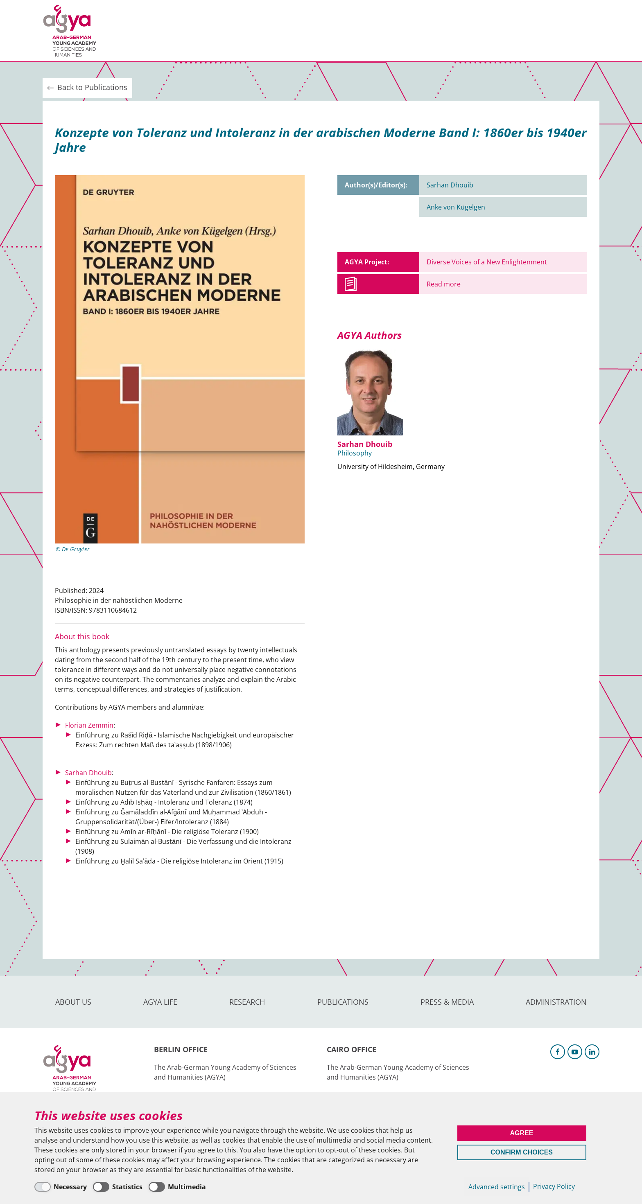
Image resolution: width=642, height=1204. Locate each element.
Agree (521, 1133)
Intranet (585, 30)
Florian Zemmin (89, 725)
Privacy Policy (554, 1186)
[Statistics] (117, 1187)
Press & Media (350, 31)
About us (129, 31)
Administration (421, 31)
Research (226, 31)
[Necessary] (60, 1187)
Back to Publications (86, 87)
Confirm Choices (522, 1152)
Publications (284, 31)
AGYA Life (178, 31)
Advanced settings (496, 1186)
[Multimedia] (177, 1187)
